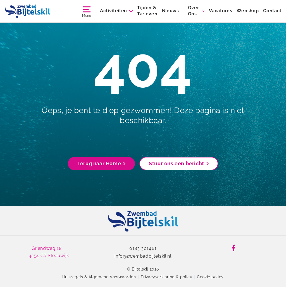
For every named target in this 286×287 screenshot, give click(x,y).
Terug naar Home (101, 163)
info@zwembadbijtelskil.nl (143, 256)
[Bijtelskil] (27, 11)
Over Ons (193, 10)
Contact (272, 10)
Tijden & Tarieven (147, 10)
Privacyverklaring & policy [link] (166, 277)
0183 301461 (143, 248)
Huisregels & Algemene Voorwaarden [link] (99, 277)
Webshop (248, 10)
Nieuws (170, 10)
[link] (143, 221)
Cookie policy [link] (210, 277)
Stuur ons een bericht (179, 163)
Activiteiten (113, 10)
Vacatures (220, 10)
